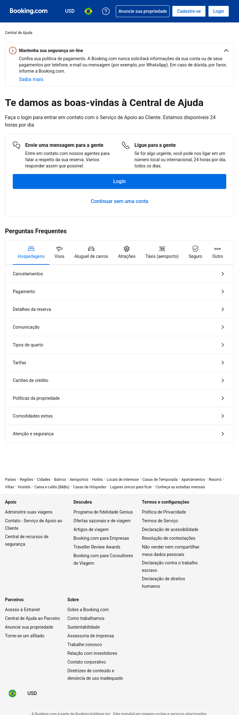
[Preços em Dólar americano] (32, 693)
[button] (119, 51)
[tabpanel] (119, 354)
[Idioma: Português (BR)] (12, 693)
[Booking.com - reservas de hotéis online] (28, 11)
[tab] (31, 252)
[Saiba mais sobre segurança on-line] (31, 79)
